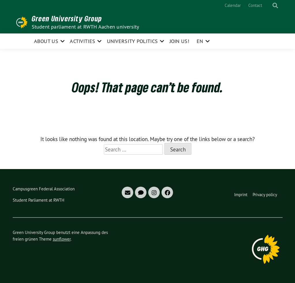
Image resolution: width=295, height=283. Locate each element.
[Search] (270, 5)
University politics (132, 41)
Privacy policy (265, 194)
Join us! (179, 41)
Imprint (240, 194)
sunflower (62, 239)
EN (200, 41)
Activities (82, 41)
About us (46, 41)
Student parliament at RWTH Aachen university (85, 26)
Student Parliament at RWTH (38, 200)
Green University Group (67, 18)
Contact (255, 5)
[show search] (275, 5)
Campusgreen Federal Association (44, 189)
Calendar (233, 5)
